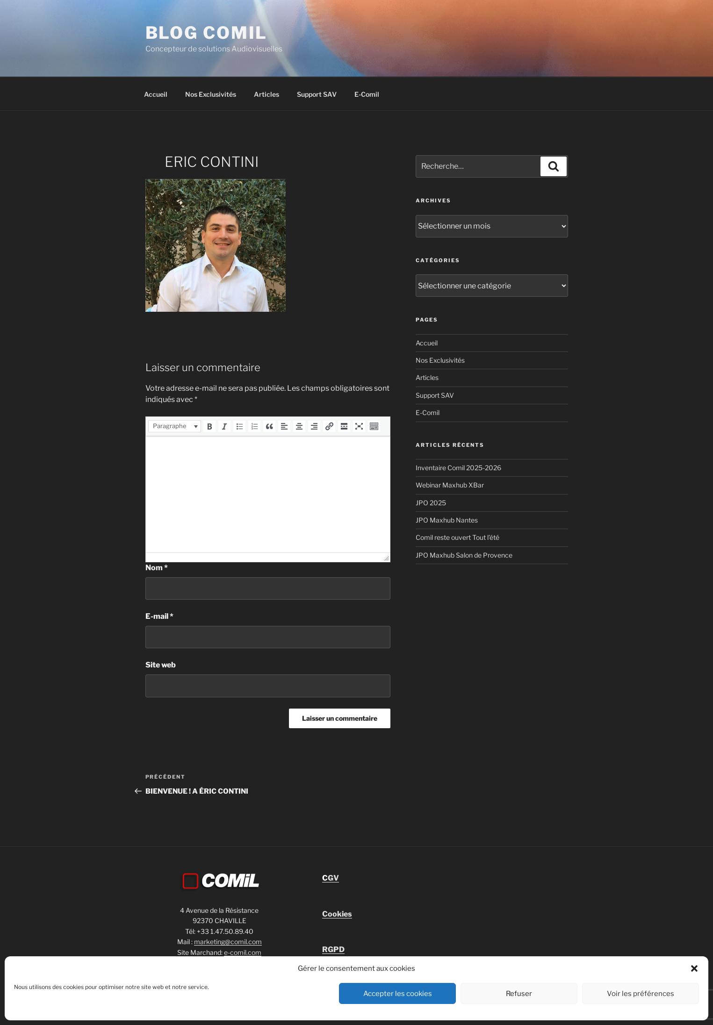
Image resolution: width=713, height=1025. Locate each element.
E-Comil (366, 94)
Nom (156, 567)
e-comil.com (242, 952)
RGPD (333, 949)
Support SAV (317, 94)
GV (330, 878)
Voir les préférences (640, 993)
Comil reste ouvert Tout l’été (457, 537)
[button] (694, 968)
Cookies (337, 914)
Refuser (519, 993)
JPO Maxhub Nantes (447, 520)
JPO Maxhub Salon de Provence (464, 555)
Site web (160, 664)
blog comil (206, 32)
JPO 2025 (431, 503)
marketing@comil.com (228, 942)
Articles (266, 94)
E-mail (159, 616)
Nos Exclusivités (210, 94)
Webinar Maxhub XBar (450, 485)
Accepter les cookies (397, 993)
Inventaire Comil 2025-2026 (458, 468)
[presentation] (175, 426)
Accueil (155, 94)
